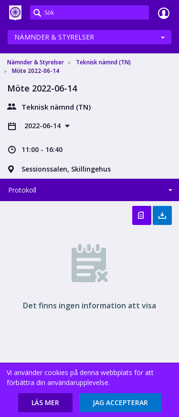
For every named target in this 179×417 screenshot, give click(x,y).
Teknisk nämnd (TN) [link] (103, 62)
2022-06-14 (43, 125)
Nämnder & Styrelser (54, 36)
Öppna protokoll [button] (141, 215)
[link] (15, 12)
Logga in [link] (163, 12)
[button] (45, 402)
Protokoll (22, 189)
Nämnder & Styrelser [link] (35, 62)
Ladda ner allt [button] (162, 215)
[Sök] (89, 12)
